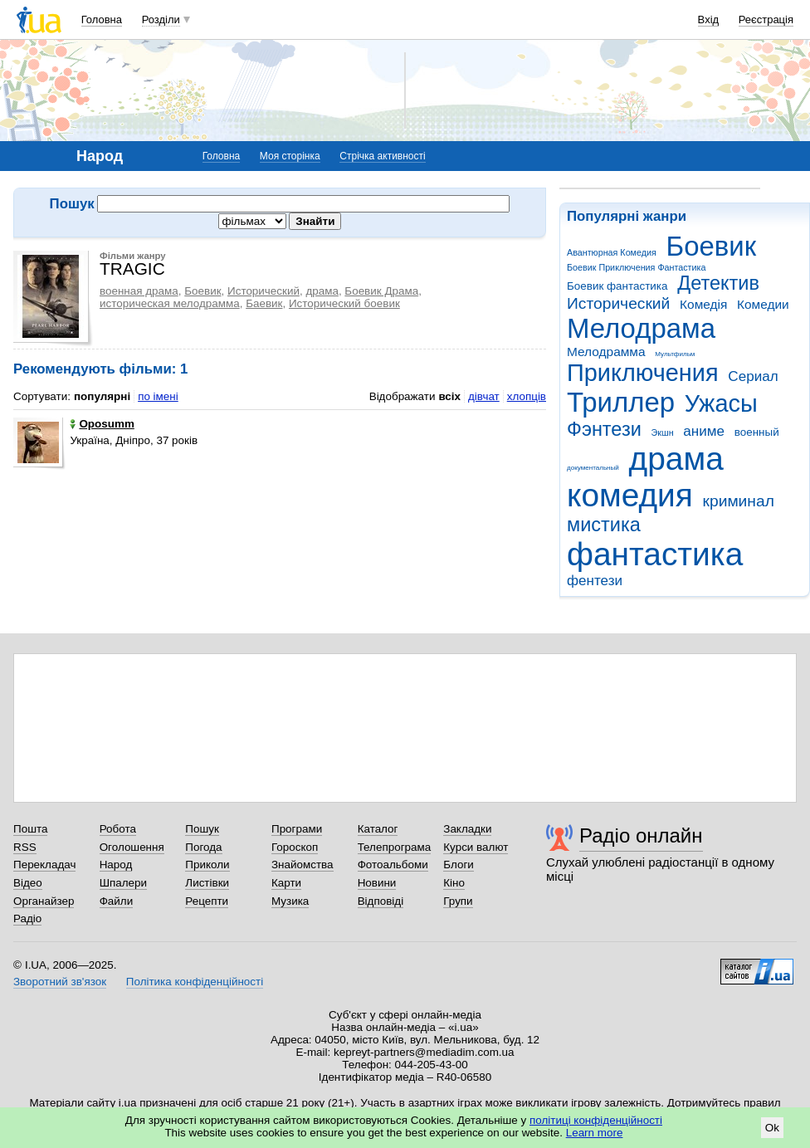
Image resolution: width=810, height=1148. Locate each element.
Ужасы (721, 403)
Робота (118, 829)
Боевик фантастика (617, 286)
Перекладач (44, 864)
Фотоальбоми (393, 864)
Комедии (763, 304)
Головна (101, 19)
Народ (116, 864)
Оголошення (132, 847)
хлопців (526, 396)
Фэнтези (604, 429)
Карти (286, 883)
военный (756, 432)
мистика (604, 524)
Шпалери (123, 883)
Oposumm (102, 424)
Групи (457, 901)
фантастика (655, 554)
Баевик (264, 303)
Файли (117, 901)
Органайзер (43, 901)
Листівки (207, 883)
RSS (25, 847)
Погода (203, 847)
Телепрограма (395, 847)
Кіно (454, 883)
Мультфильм (675, 354)
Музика (290, 901)
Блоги (458, 864)
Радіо (27, 918)
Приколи (207, 864)
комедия (630, 495)
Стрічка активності (382, 156)
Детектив (718, 283)
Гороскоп (294, 847)
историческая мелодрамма (170, 303)
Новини (377, 883)
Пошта (30, 829)
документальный (593, 467)
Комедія (703, 304)
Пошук (202, 829)
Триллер (621, 402)
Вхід (709, 19)
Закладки (467, 829)
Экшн (662, 432)
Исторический (618, 303)
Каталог (378, 829)
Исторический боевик (344, 303)
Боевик (711, 246)
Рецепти (206, 901)
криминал (738, 501)
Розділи (161, 19)
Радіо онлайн (641, 835)
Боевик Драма (381, 291)
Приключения (643, 372)
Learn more (594, 1132)
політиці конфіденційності (595, 1120)
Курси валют (475, 847)
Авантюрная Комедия (611, 252)
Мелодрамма (606, 351)
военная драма (139, 291)
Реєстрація (766, 19)
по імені (158, 396)
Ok (772, 1127)
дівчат (484, 396)
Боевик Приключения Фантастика (636, 267)
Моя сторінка (290, 156)
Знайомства (302, 864)
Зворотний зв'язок (59, 981)
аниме (704, 431)
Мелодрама (641, 328)
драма (676, 458)
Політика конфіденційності (194, 981)
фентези (594, 581)
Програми (296, 829)
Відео (27, 883)
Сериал (753, 376)
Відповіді (381, 901)
